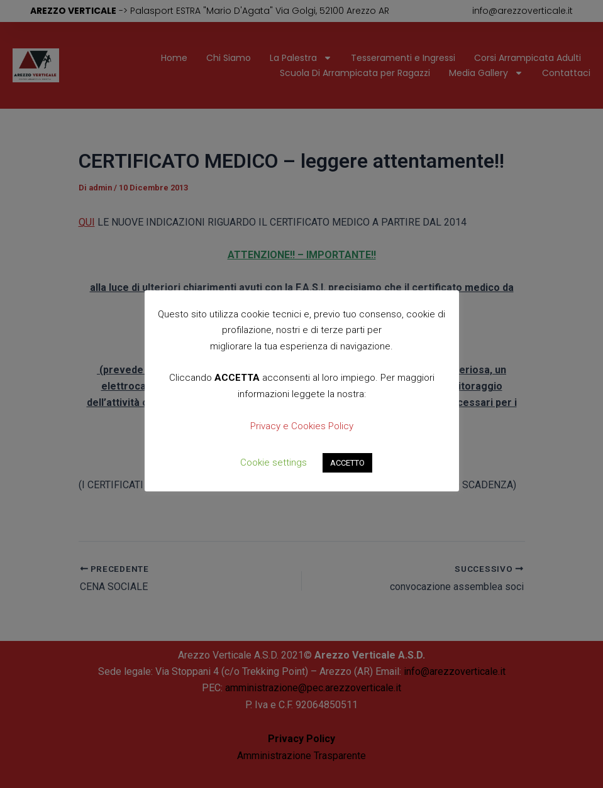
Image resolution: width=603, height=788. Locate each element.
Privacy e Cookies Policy (301, 426)
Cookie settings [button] (273, 462)
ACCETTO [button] (347, 463)
